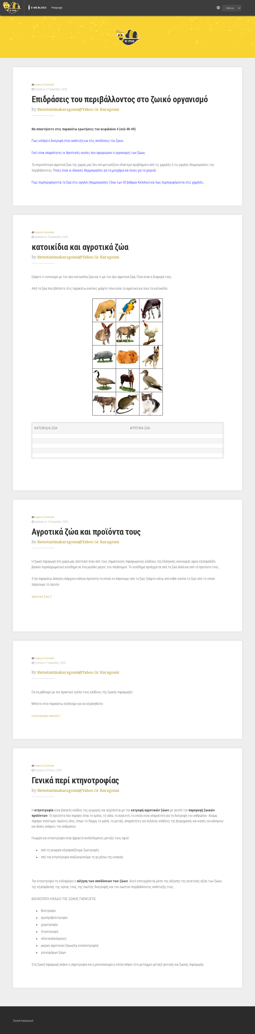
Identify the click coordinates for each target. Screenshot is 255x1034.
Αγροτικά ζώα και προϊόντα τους (88, 531)
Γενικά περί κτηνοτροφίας (77, 779)
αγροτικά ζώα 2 (42, 596)
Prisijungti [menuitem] (56, 7)
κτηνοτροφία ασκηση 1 (47, 715)
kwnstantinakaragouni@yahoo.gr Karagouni (81, 109)
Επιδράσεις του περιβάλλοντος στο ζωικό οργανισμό (124, 99)
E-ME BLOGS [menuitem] (38, 7)
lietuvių (230, 8)
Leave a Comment (44, 84)
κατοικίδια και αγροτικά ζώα (82, 246)
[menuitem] (12, 7)
